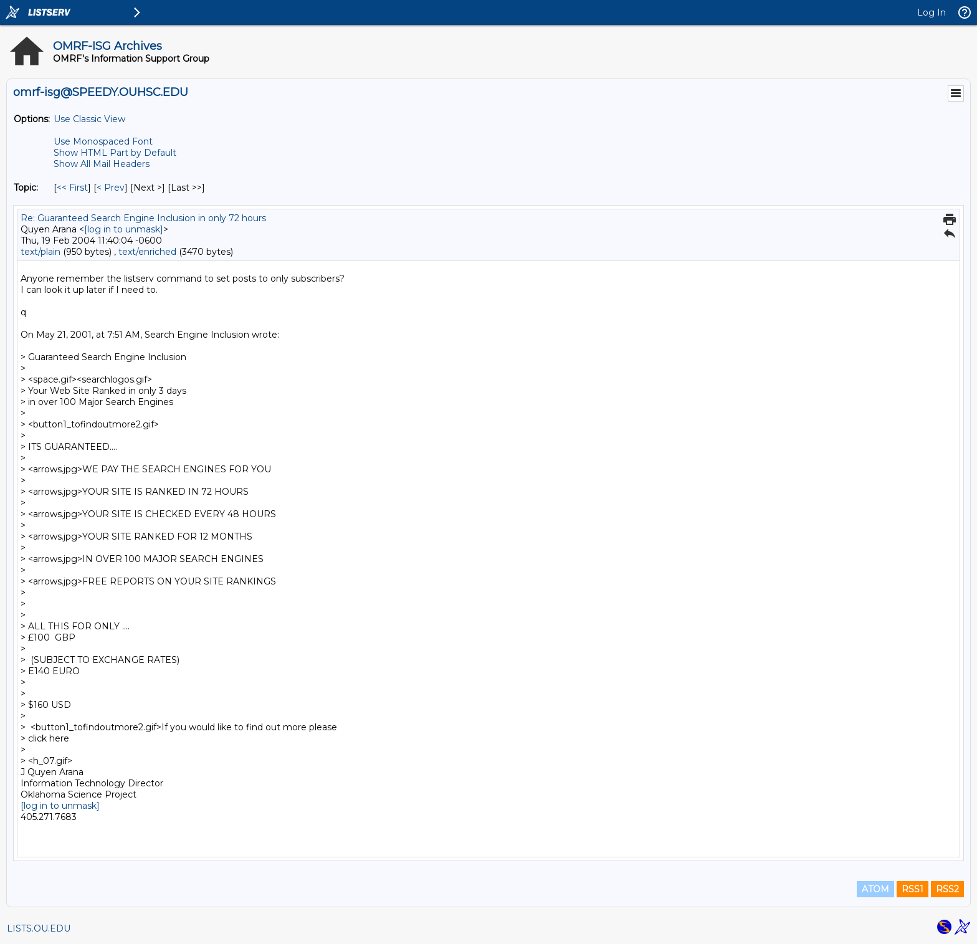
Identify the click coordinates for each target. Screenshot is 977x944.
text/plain (40, 251)
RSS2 (947, 889)
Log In (931, 12)
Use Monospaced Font (103, 141)
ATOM (875, 889)
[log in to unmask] (123, 229)
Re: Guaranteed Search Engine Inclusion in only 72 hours (143, 218)
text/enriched (147, 251)
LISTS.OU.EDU (38, 928)
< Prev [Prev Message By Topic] (111, 187)
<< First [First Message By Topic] (72, 187)
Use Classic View (89, 119)
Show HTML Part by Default (115, 152)
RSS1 (912, 889)
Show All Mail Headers (102, 163)
